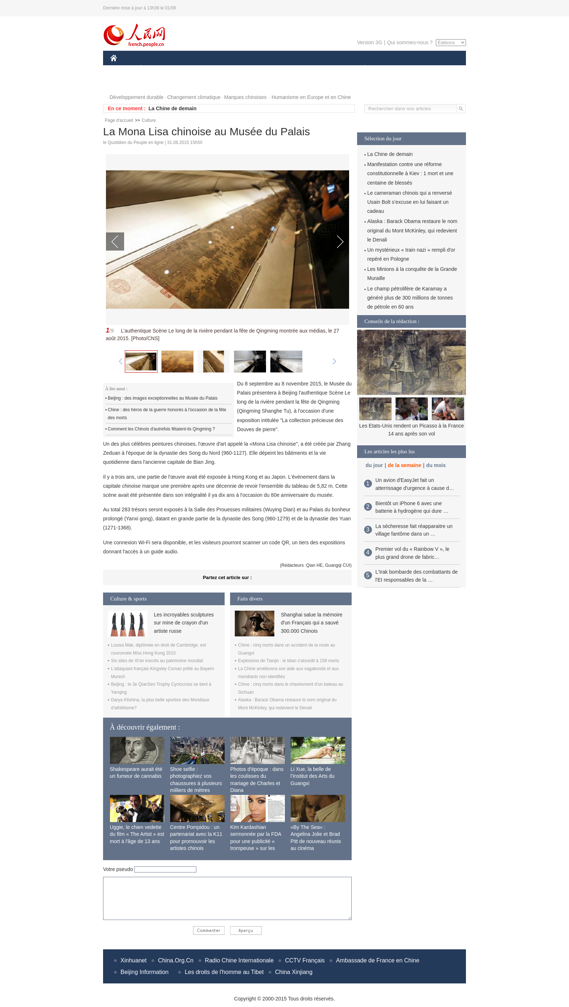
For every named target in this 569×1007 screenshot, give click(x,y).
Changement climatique (194, 97)
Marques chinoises (245, 97)
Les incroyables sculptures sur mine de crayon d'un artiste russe (184, 623)
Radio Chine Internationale (239, 960)
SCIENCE (250, 68)
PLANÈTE (361, 68)
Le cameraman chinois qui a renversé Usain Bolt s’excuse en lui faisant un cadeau (409, 202)
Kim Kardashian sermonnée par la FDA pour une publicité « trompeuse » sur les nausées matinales (255, 841)
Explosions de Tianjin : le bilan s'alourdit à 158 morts (288, 660)
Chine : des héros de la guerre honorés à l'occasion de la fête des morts (167, 413)
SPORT (390, 68)
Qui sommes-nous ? (410, 42)
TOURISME (421, 68)
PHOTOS (125, 83)
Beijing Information (144, 972)
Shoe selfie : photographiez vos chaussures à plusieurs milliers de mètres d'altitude (196, 783)
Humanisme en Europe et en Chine (311, 97)
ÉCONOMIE (154, 68)
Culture (149, 120)
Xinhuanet (133, 960)
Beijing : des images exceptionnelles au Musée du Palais (162, 398)
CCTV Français (304, 960)
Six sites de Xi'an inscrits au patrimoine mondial (157, 660)
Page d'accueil (119, 120)
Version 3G (369, 42)
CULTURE (282, 68)
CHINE (123, 68)
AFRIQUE (217, 68)
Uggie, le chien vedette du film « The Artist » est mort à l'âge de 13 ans (137, 834)
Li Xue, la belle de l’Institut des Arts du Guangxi (313, 776)
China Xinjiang (293, 972)
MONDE (187, 68)
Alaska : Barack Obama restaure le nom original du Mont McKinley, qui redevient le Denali (412, 230)
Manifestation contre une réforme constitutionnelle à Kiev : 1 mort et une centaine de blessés (410, 173)
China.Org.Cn (175, 960)
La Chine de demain (172, 108)
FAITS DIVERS (322, 68)
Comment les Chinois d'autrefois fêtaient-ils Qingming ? (161, 429)
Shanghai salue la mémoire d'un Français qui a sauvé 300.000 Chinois (312, 623)
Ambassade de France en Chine (377, 960)
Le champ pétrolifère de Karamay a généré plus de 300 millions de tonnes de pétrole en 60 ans (410, 298)
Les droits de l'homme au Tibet (224, 972)
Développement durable (137, 97)
